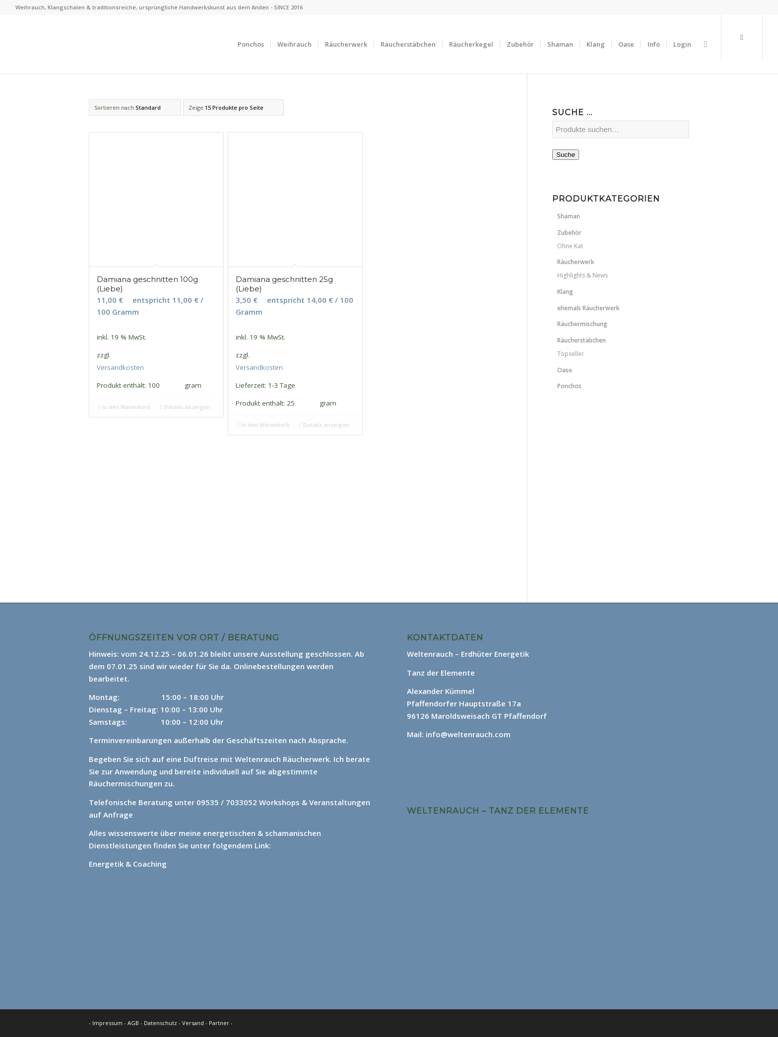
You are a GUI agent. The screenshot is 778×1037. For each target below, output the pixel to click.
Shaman (568, 216)
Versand (193, 1023)
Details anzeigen (185, 407)
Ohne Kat (570, 246)
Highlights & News (582, 275)
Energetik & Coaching (128, 864)
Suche (565, 154)
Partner (219, 1023)
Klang (565, 291)
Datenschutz (161, 1023)
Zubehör (569, 232)
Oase (564, 370)
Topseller (570, 353)
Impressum (107, 1023)
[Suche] (705, 44)
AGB (134, 1023)
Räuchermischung (582, 324)
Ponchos (569, 386)
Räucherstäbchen (581, 340)
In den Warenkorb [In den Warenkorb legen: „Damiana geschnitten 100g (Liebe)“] (124, 407)
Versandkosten (120, 367)
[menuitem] (250, 44)
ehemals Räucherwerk (588, 308)
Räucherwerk (575, 262)
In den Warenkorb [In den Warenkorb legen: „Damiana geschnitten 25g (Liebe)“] (263, 424)
